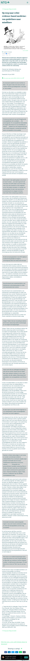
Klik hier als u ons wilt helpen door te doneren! (14, 643)
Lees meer (21, 657)
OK (26, 657)
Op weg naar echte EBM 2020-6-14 (13, 78)
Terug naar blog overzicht (9, 9)
